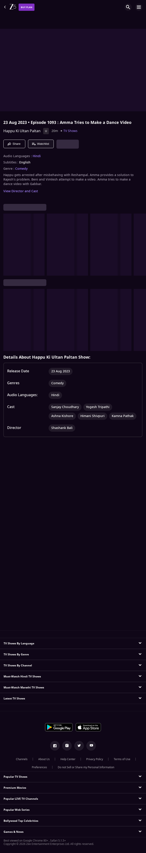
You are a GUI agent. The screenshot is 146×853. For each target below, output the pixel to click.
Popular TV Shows (15, 776)
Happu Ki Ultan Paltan (22, 131)
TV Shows (70, 131)
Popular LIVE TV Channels (21, 798)
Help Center (67, 759)
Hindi (37, 156)
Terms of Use (122, 759)
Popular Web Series (17, 809)
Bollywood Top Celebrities (21, 821)
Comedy (21, 169)
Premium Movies (15, 787)
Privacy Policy (94, 759)
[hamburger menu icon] (138, 7)
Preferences (39, 767)
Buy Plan (26, 7)
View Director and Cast (20, 191)
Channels (22, 759)
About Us (44, 759)
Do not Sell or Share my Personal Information (86, 767)
